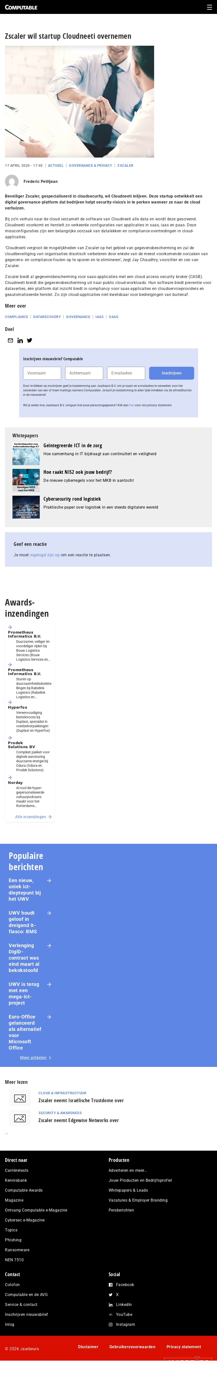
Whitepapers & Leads (128, 1190)
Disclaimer (88, 1346)
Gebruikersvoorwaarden (132, 1346)
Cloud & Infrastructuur (62, 1093)
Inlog (9, 1324)
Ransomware (17, 1250)
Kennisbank (16, 1180)
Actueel (56, 165)
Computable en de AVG (26, 1294)
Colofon (12, 1284)
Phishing (13, 1240)
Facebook (125, 1284)
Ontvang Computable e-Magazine (36, 1210)
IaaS (99, 317)
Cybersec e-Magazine (25, 1220)
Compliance (16, 317)
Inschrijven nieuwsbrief (26, 1314)
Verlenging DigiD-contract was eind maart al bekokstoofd (24, 957)
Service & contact (21, 1304)
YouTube (124, 1314)
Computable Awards (24, 1190)
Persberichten (121, 1210)
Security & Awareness (60, 1113)
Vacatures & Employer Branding (138, 1200)
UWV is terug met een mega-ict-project (24, 993)
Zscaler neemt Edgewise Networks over (79, 1120)
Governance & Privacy (90, 165)
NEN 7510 (14, 1259)
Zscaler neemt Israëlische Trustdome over (81, 1100)
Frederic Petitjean (41, 181)
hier (131, 405)
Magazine (14, 1200)
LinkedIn (124, 1304)
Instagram (125, 1324)
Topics (11, 1230)
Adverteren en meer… (128, 1170)
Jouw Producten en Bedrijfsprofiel (140, 1180)
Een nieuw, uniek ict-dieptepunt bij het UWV (25, 889)
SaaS (113, 317)
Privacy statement (184, 1346)
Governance (78, 317)
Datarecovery (47, 317)
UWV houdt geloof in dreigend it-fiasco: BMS (23, 922)
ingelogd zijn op (45, 555)
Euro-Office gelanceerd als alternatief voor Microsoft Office (25, 1032)
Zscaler (125, 165)
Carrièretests (17, 1170)
